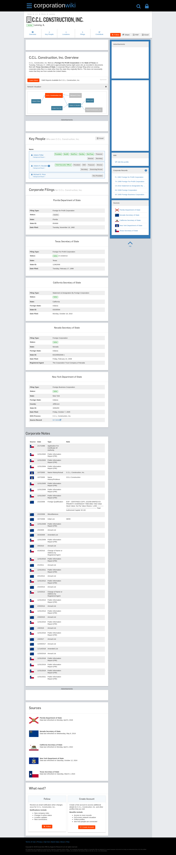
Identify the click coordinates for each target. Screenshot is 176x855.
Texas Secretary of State (126, 230)
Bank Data (55, 842)
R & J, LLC (90, 100)
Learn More (33, 80)
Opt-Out (47, 842)
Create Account (87, 827)
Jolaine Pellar (36, 101)
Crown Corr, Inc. (57, 108)
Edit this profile (122, 162)
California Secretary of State (128, 220)
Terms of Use (30, 842)
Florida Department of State (127, 210)
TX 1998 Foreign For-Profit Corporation (129, 181)
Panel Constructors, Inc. (93, 110)
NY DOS (57, 420)
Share (125, 35)
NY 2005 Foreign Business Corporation (129, 194)
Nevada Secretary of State (127, 215)
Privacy (39, 842)
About (62, 842)
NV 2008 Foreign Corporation (126, 190)
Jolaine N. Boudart (74, 105)
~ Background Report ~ (38, 157)
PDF (136, 35)
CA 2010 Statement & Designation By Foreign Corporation (131, 186)
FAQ (67, 842)
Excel (145, 35)
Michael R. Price (75, 95)
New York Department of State (128, 225)
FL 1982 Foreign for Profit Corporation (129, 177)
